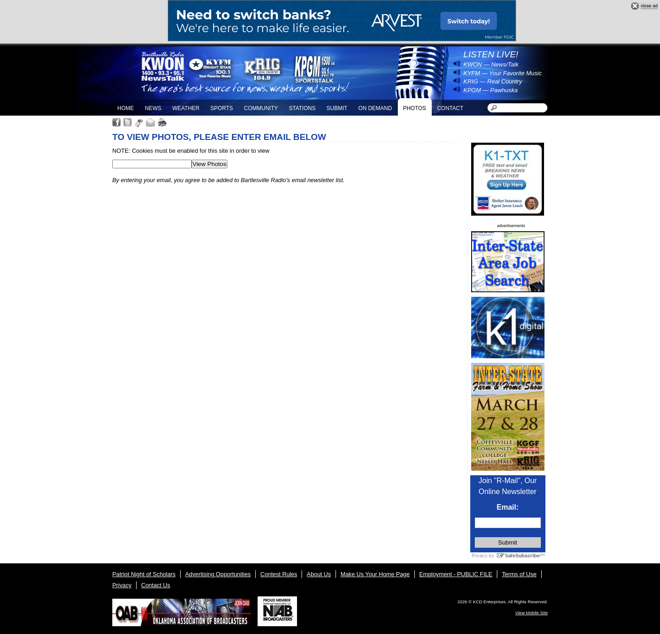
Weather (185, 108)
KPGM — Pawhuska (490, 90)
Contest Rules (278, 574)
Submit (336, 108)
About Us (319, 574)
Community (261, 108)
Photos (414, 108)
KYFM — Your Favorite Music (502, 73)
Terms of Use (519, 574)
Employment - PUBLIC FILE (455, 574)
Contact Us (155, 585)
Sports (221, 108)
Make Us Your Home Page (375, 574)
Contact (450, 108)
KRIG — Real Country (492, 81)
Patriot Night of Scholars (144, 574)
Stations (302, 108)
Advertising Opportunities (218, 574)
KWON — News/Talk (490, 64)
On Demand (375, 108)
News (153, 108)
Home (125, 108)
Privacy (122, 585)
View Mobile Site (531, 612)
